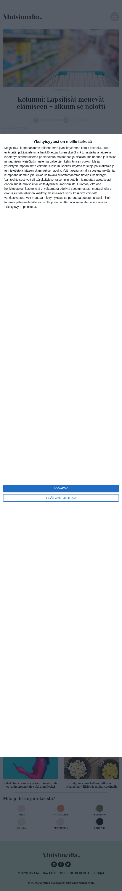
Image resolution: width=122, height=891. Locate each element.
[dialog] (61, 445)
